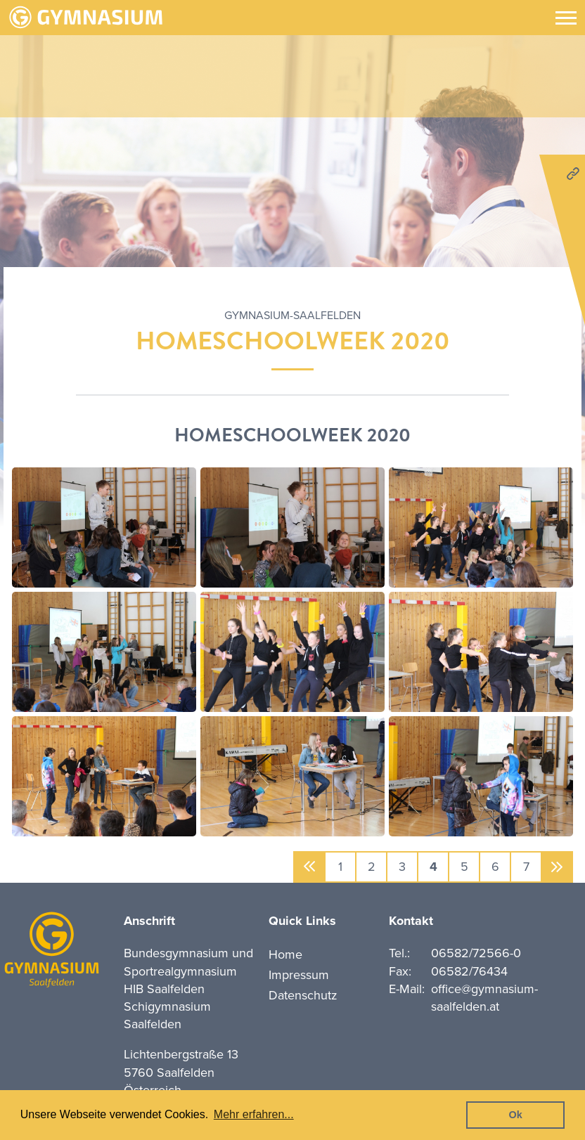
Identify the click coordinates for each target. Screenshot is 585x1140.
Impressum (299, 975)
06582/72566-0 (476, 953)
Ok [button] (515, 1114)
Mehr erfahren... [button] (254, 1114)
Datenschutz (303, 995)
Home (285, 954)
